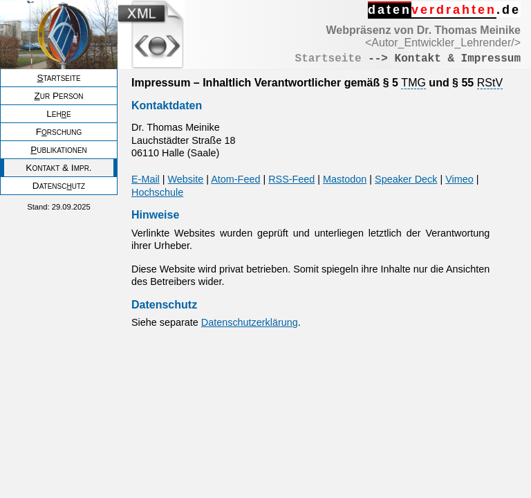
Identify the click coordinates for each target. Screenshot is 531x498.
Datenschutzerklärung (249, 322)
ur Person (58, 96)
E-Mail (145, 179)
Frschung (59, 132)
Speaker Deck (406, 179)
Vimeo (459, 179)
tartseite (58, 78)
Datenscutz (58, 186)
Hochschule (157, 192)
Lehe (58, 114)
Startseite (328, 59)
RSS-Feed (291, 179)
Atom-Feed (235, 179)
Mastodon (344, 179)
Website (186, 179)
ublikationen (58, 150)
